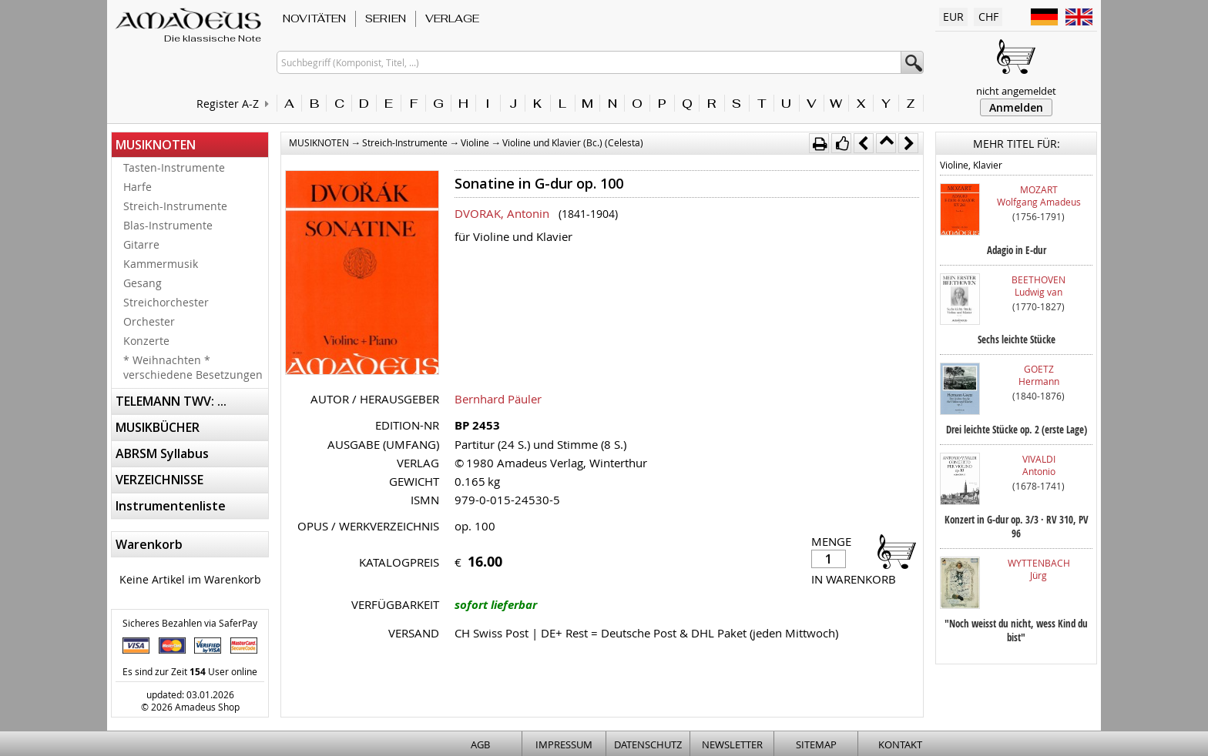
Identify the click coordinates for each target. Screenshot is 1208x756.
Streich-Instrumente (175, 206)
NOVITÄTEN (314, 18)
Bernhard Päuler (498, 398)
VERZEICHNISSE (159, 479)
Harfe (137, 186)
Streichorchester (166, 302)
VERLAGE (452, 18)
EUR (953, 16)
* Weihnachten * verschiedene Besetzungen (193, 367)
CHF (988, 16)
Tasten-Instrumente (174, 167)
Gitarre (141, 244)
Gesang (142, 283)
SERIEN (385, 18)
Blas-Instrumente (168, 225)
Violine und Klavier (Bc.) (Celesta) (572, 142)
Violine (475, 142)
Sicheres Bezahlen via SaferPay (189, 623)
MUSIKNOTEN (156, 144)
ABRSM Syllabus (162, 453)
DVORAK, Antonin (502, 213)
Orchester (149, 321)
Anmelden (1016, 107)
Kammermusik (160, 263)
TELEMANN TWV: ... (171, 401)
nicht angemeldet (1016, 91)
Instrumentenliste (171, 505)
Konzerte (146, 340)
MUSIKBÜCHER (158, 427)
